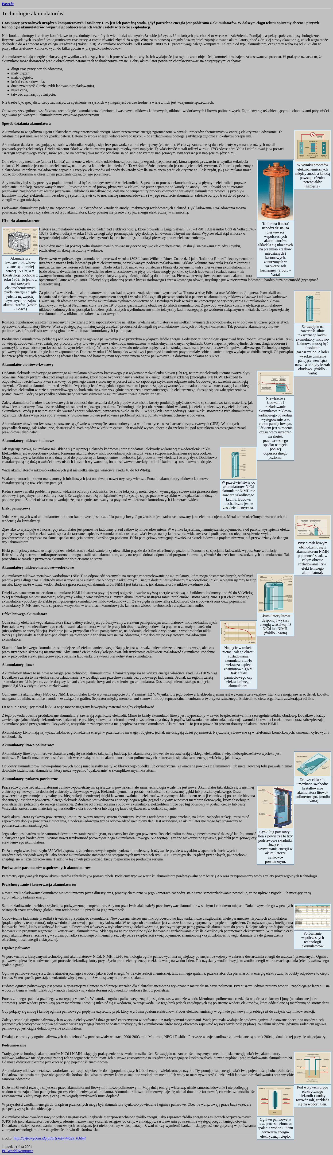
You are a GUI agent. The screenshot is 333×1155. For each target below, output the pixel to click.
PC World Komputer (17, 1151)
